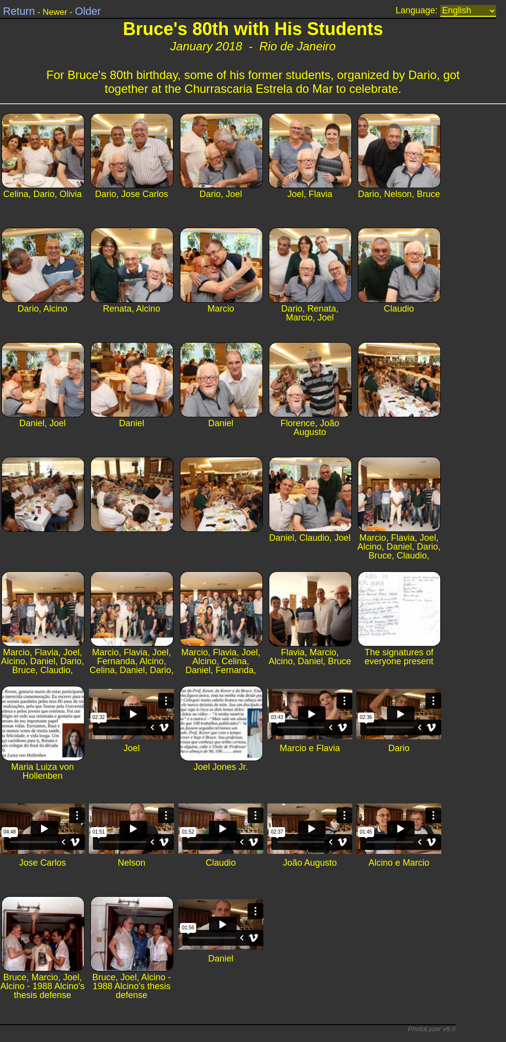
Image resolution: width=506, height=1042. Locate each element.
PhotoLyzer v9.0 (432, 1029)
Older (88, 11)
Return (19, 11)
